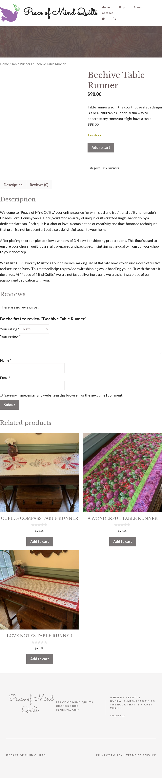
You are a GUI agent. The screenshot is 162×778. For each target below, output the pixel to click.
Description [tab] (13, 182)
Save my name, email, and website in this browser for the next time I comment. (63, 392)
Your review (10, 334)
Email (5, 375)
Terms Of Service (141, 752)
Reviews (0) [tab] (39, 182)
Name (5, 357)
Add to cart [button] (39, 539)
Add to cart (100, 147)
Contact (107, 12)
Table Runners (21, 64)
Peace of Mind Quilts (60, 13)
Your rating (9, 326)
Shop (121, 7)
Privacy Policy (109, 752)
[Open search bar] (115, 18)
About (138, 7)
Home (106, 7)
